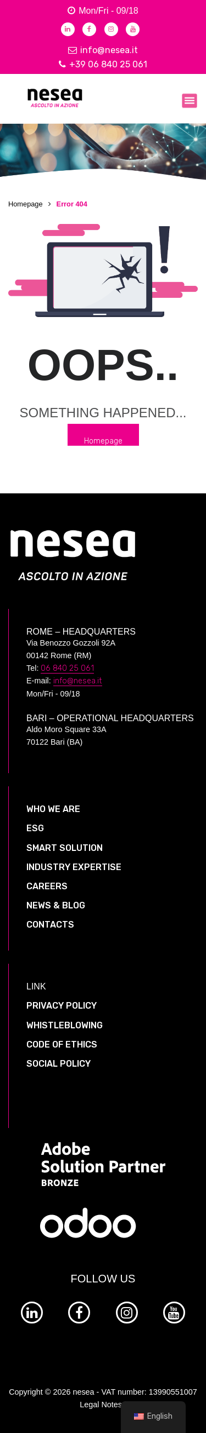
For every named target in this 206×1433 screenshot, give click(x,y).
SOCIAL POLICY (58, 1063)
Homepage (25, 204)
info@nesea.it (103, 50)
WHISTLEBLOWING (64, 1025)
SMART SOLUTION (64, 848)
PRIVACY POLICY (61, 1005)
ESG (35, 828)
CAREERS (47, 886)
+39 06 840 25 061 (103, 64)
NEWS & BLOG (55, 905)
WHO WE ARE (53, 809)
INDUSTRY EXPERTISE (73, 867)
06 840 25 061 (67, 668)
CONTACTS (50, 924)
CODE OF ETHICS (61, 1044)
